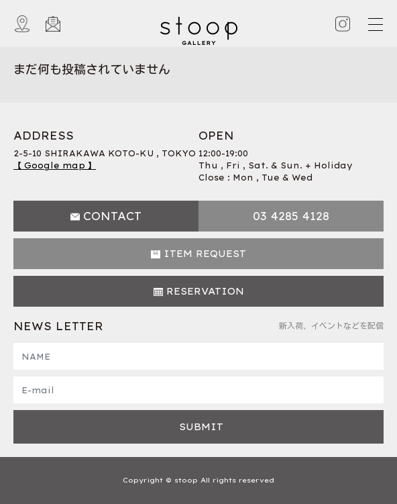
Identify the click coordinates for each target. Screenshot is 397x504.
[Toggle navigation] (374, 24)
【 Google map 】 (54, 165)
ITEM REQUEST (205, 254)
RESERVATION (205, 291)
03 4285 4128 (291, 216)
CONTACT (112, 216)
